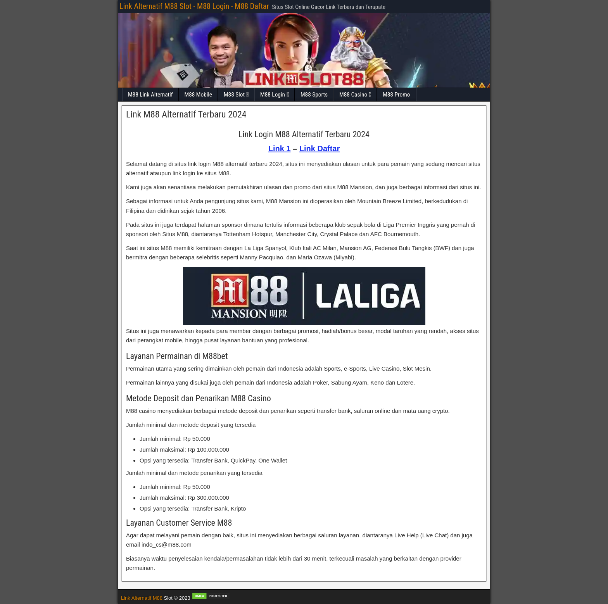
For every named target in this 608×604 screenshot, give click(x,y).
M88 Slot (234, 94)
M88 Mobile (198, 94)
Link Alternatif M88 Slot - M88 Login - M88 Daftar (194, 6)
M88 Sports (314, 94)
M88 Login (272, 94)
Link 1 (279, 148)
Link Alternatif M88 (141, 598)
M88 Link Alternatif (150, 94)
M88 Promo (396, 94)
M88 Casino (353, 94)
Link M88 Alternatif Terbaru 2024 (186, 114)
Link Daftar (319, 148)
